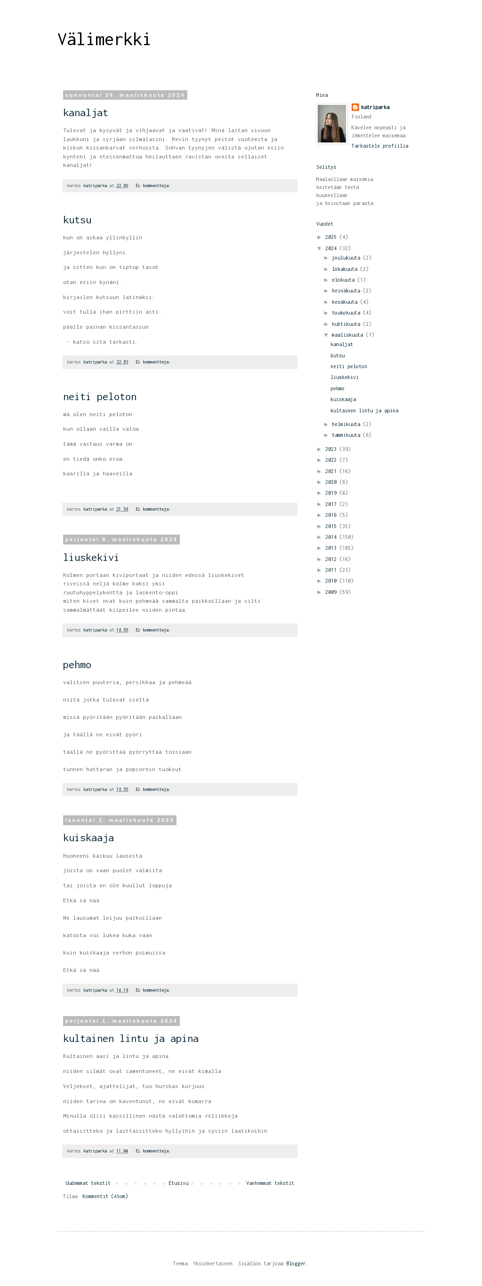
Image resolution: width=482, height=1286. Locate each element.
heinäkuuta (347, 290)
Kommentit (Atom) (105, 1196)
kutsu (77, 219)
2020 (332, 482)
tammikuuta (347, 435)
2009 (332, 592)
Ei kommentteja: (154, 185)
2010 (332, 581)
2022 (332, 460)
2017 (332, 504)
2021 (332, 471)
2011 (332, 570)
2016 (332, 515)
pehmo (77, 664)
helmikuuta (347, 424)
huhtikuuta (347, 324)
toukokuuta (347, 313)
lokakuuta (346, 269)
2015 (332, 526)
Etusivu (178, 1183)
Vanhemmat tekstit (270, 1183)
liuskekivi (91, 557)
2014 (332, 537)
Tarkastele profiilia (380, 146)
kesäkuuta (346, 302)
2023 (332, 449)
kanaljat (85, 112)
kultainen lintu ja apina (131, 1038)
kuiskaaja (88, 837)
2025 (332, 237)
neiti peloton (100, 396)
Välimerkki (104, 39)
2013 (332, 548)
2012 (332, 559)
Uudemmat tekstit (88, 1183)
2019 (332, 493)
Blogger (296, 1263)
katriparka (375, 107)
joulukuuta (347, 257)
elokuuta (344, 280)
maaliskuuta (349, 335)
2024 (332, 248)
